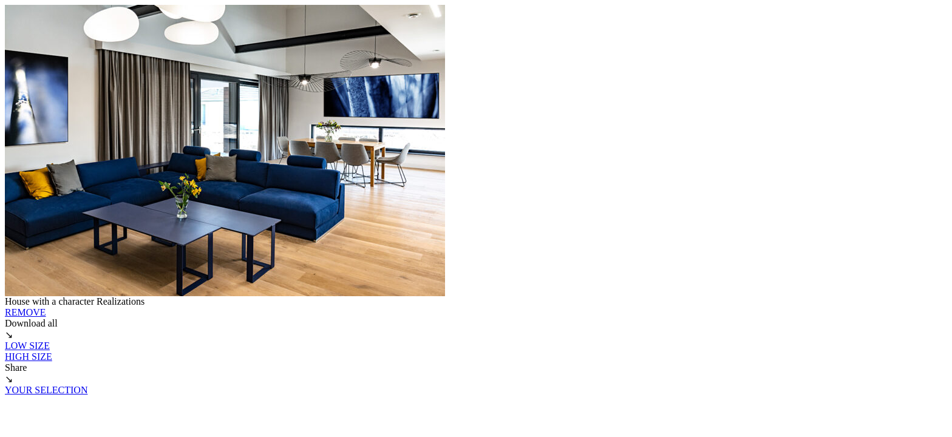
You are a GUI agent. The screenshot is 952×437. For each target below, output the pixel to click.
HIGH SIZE (28, 356)
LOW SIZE (27, 345)
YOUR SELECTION (46, 390)
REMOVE (25, 312)
